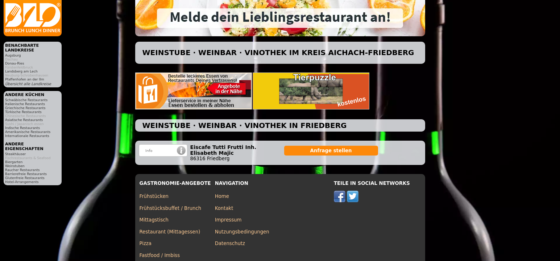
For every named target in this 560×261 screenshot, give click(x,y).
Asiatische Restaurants (24, 120)
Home (222, 196)
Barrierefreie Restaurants (26, 174)
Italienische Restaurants (25, 104)
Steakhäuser (15, 154)
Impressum (228, 220)
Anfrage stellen (331, 150)
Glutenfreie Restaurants (25, 178)
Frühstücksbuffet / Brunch (171, 208)
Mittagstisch (154, 220)
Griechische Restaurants (25, 108)
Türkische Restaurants (23, 112)
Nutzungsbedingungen (242, 232)
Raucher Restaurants (22, 170)
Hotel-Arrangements (22, 182)
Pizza (146, 243)
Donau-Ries (14, 63)
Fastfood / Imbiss (160, 255)
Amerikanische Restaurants (27, 132)
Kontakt (224, 208)
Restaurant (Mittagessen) (170, 232)
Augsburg (13, 55)
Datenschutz (230, 243)
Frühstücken (154, 196)
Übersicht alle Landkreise (28, 84)
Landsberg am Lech (21, 71)
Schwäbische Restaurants (26, 100)
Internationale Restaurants (27, 136)
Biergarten (13, 162)
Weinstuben (15, 166)
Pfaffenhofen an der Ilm (24, 79)
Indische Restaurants (22, 128)
